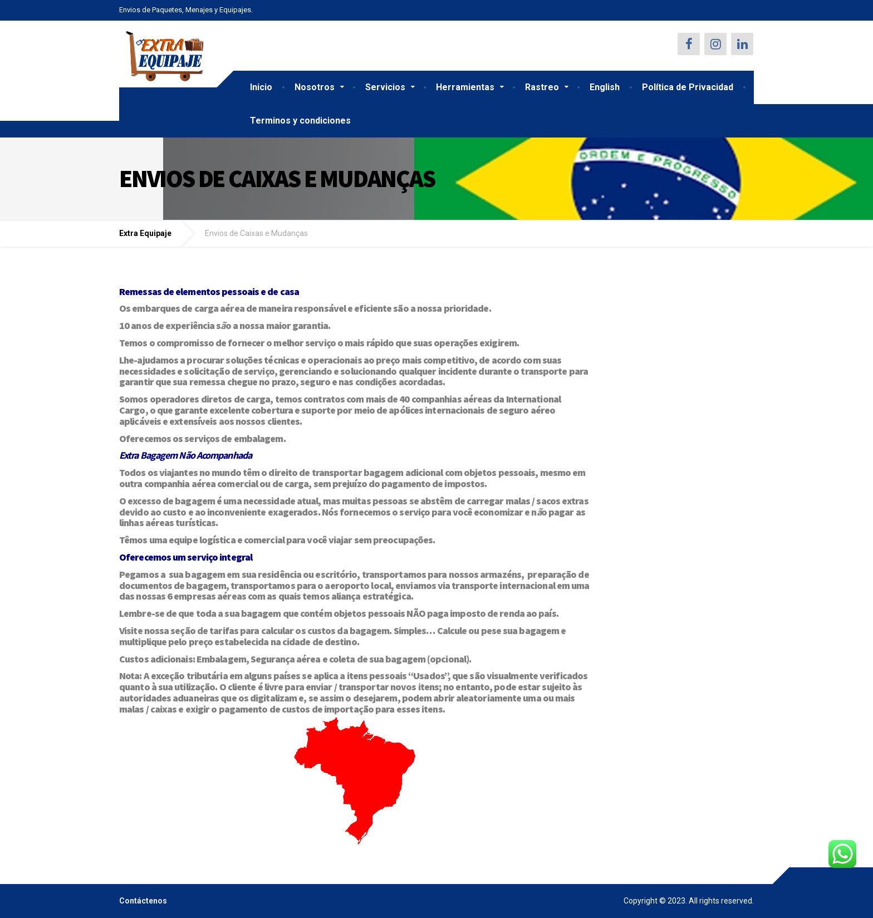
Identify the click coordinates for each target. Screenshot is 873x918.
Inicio (261, 87)
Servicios (385, 87)
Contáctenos (143, 900)
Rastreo (542, 87)
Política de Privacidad (687, 87)
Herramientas (465, 87)
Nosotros (315, 87)
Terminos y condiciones (300, 120)
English (605, 87)
